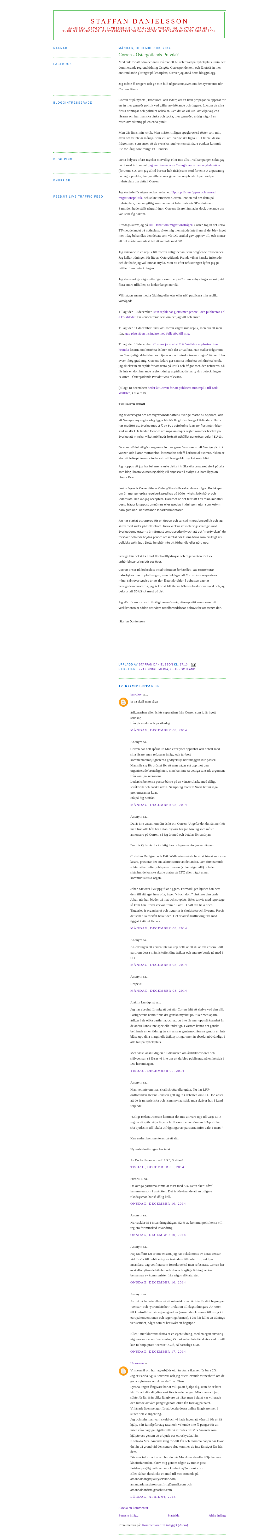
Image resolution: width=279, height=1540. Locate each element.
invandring (146, 669)
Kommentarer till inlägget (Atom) (165, 1525)
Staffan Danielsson (140, 21)
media (163, 669)
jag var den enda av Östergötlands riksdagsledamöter (184, 165)
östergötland (182, 669)
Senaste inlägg (128, 1515)
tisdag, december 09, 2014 (157, 1071)
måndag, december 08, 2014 (158, 730)
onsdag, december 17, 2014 (158, 1351)
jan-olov (136, 694)
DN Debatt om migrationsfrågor (170, 225)
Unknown (137, 1363)
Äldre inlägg (217, 1515)
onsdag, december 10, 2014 (158, 1203)
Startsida (173, 1515)
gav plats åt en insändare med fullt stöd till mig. (157, 333)
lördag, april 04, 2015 (153, 1497)
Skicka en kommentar (133, 1508)
